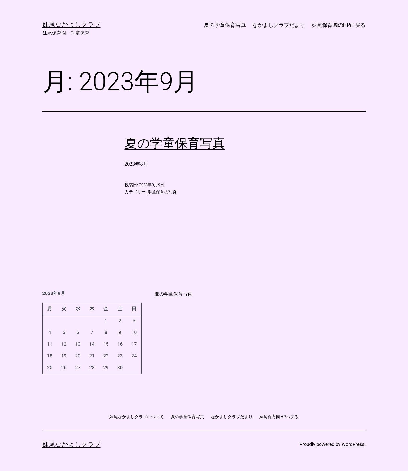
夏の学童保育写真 (225, 25)
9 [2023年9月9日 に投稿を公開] (120, 332)
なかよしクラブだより (279, 25)
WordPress (353, 444)
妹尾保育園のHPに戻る (339, 25)
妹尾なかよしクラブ (71, 444)
